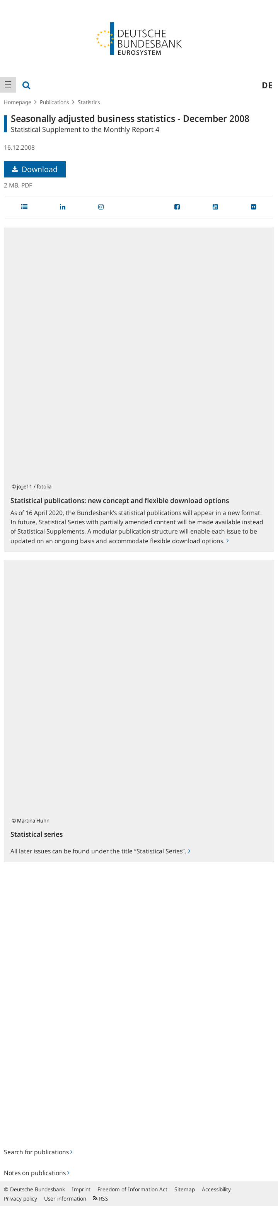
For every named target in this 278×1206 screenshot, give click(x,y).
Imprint (81, 1189)
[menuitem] (8, 85)
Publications (54, 102)
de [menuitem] (267, 85)
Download (35, 169)
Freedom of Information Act (132, 1189)
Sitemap (184, 1189)
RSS (100, 1198)
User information (65, 1198)
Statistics (89, 102)
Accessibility (216, 1189)
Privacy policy (20, 1198)
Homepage (17, 102)
